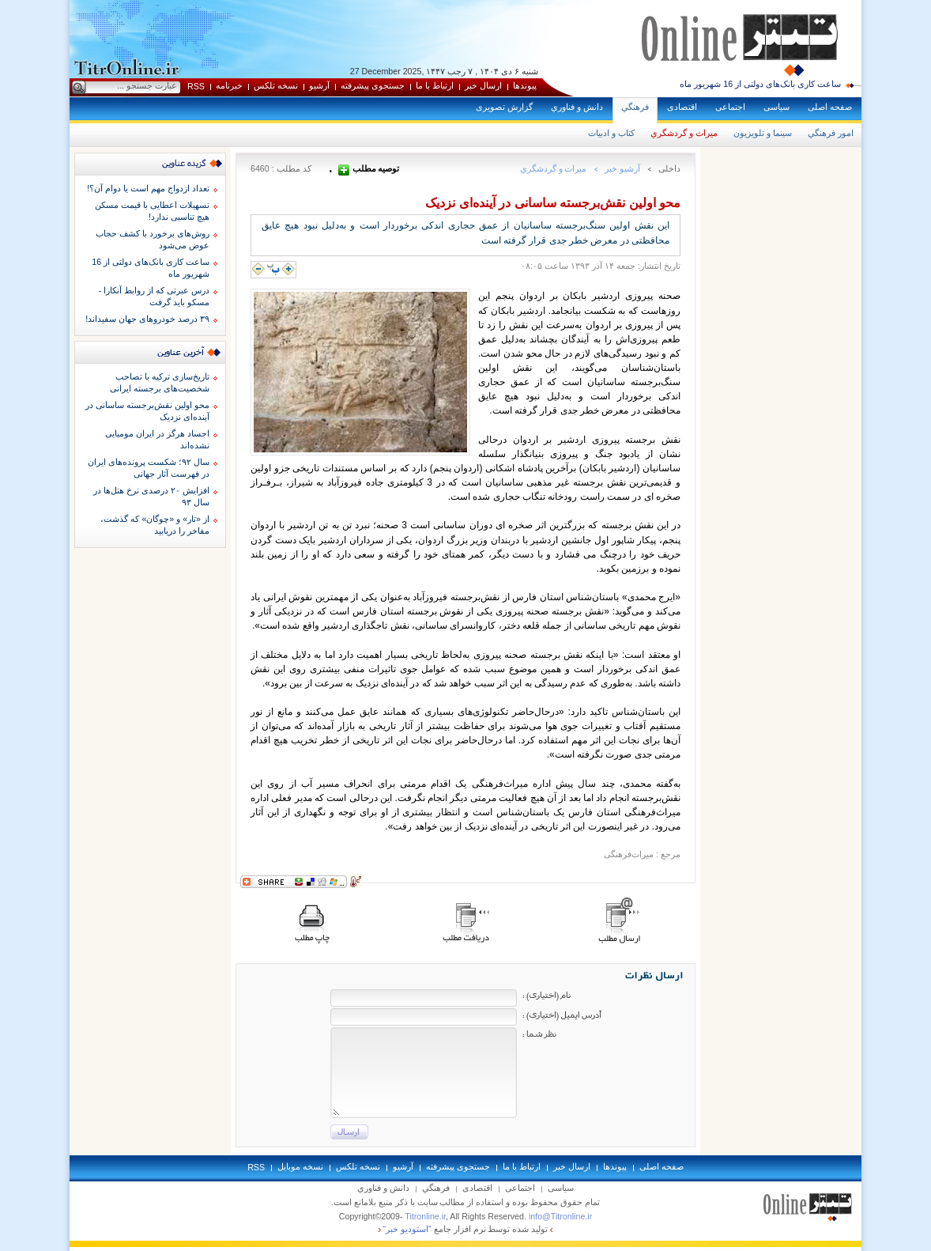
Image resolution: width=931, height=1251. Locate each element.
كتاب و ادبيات (611, 133)
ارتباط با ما (435, 85)
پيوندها (525, 85)
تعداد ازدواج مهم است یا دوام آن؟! (148, 188)
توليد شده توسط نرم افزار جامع (465, 1229)
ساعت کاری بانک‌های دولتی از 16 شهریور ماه (760, 84)
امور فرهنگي (831, 133)
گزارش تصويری (504, 106)
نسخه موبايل (300, 1166)
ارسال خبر (483, 85)
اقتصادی (682, 106)
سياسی (776, 106)
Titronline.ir (425, 1216)
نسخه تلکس (276, 85)
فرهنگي (635, 106)
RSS (196, 86)
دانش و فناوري (577, 106)
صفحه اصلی (830, 106)
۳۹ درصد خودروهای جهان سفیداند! (147, 318)
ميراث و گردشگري (684, 133)
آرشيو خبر (622, 168)
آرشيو (319, 85)
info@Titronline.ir (560, 1216)
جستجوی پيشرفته (373, 85)
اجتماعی (730, 106)
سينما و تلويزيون (762, 133)
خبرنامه (229, 85)
